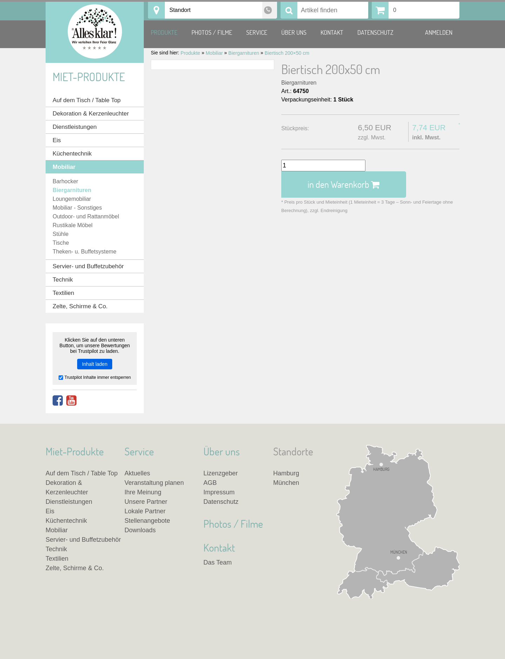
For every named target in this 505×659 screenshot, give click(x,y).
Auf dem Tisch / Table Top (87, 100)
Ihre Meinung (142, 492)
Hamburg (381, 469)
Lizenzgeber (220, 473)
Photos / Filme (211, 32)
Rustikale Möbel (73, 225)
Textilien (63, 293)
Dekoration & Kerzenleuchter (91, 113)
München (398, 552)
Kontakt (332, 32)
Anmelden (438, 32)
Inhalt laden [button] (94, 364)
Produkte (164, 32)
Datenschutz (375, 32)
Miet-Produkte (89, 77)
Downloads (140, 530)
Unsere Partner (145, 501)
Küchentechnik (72, 153)
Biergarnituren (299, 83)
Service (256, 32)
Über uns (294, 32)
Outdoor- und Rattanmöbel (86, 216)
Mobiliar (64, 167)
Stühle (60, 234)
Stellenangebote (147, 520)
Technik (63, 279)
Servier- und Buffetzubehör (88, 266)
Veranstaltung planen (154, 482)
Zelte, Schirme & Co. (80, 306)
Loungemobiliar (72, 199)
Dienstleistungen (75, 127)
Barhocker (65, 181)
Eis (57, 140)
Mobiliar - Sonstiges (77, 208)
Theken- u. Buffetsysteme (84, 252)
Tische (61, 243)
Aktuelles (137, 473)
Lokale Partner (145, 511)
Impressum (219, 492)
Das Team (217, 562)
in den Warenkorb (343, 184)
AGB (210, 482)
